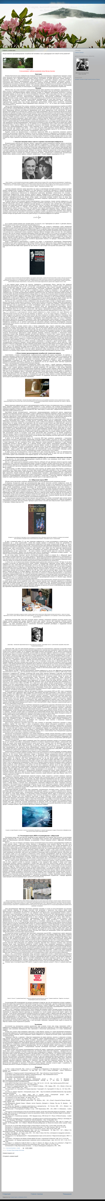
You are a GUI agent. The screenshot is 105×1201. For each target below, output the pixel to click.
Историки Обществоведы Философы (15, 1150)
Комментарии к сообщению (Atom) (19, 1197)
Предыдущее (67, 1194)
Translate (82, 79)
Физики (31, 69)
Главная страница (37, 1194)
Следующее (7, 1194)
